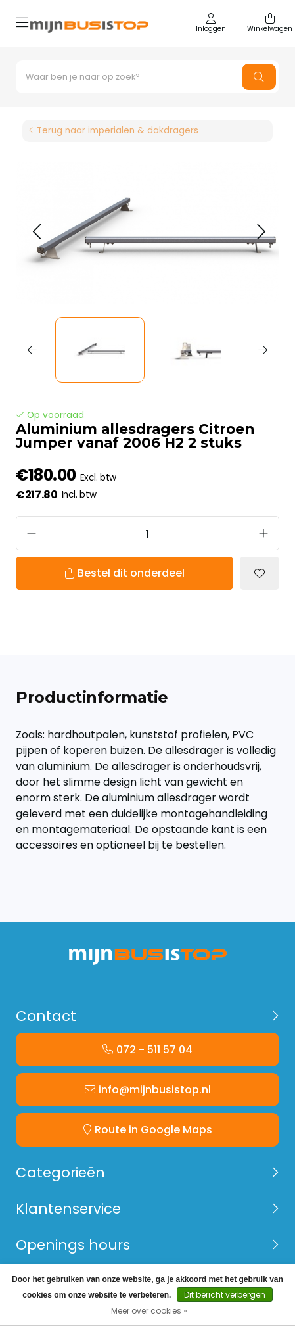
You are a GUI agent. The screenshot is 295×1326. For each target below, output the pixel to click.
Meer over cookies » (149, 1310)
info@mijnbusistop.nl (155, 1089)
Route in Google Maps (153, 1129)
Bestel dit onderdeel (131, 572)
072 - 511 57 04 (154, 1049)
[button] (36, 232)
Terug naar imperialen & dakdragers (117, 130)
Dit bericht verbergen (224, 1294)
